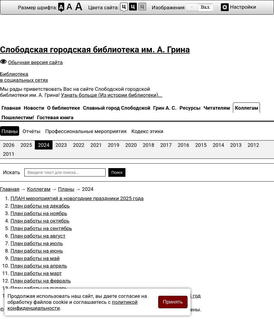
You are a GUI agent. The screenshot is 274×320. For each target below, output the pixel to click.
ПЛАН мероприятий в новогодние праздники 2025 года (77, 198)
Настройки (243, 7)
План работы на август (38, 236)
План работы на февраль (41, 281)
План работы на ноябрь (39, 213)
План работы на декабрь (40, 206)
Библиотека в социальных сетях (24, 77)
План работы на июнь (37, 251)
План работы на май (35, 258)
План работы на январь (39, 288)
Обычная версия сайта (35, 62)
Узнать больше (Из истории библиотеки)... (111, 95)
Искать (11, 172)
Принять (173, 302)
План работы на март (36, 273)
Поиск (116, 172)
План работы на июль (37, 243)
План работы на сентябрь (41, 228)
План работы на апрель (39, 266)
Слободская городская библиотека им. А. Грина (95, 50)
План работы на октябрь (40, 221)
